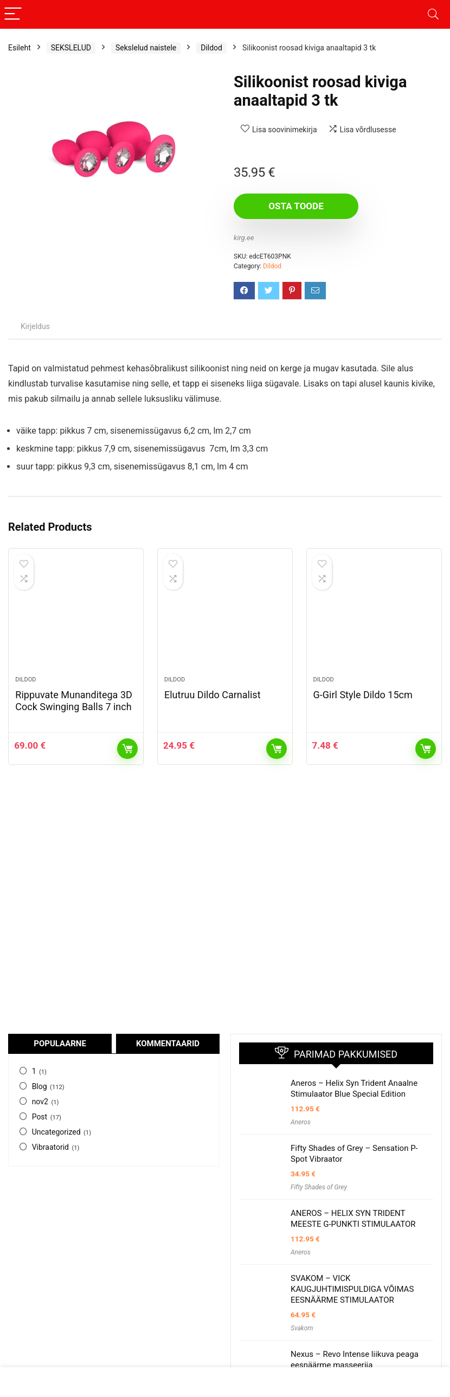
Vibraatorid (50, 1147)
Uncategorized (56, 1132)
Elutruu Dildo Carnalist (212, 694)
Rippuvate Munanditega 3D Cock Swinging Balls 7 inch (73, 700)
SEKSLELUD (71, 47)
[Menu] (13, 14)
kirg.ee (244, 238)
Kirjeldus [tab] (35, 326)
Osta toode (295, 206)
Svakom (302, 1328)
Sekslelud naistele (145, 47)
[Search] (433, 14)
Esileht (19, 47)
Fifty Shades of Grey (319, 1187)
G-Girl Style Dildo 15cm (363, 694)
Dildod (211, 47)
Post (40, 1116)
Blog (39, 1086)
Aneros (301, 1122)
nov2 (40, 1101)
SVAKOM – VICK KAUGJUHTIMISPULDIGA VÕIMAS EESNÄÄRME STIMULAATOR (352, 1289)
